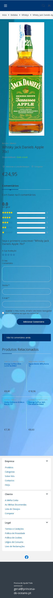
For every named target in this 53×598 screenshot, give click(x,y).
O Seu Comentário (7, 262)
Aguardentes (33, 361)
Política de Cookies (13, 537)
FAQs (7, 485)
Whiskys (25, 15)
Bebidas (14, 15)
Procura (43, 5)
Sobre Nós (10, 476)
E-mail (5, 298)
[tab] (10, 186)
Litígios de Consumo (14, 542)
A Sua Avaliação (9, 251)
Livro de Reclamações (15, 546)
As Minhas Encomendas (15, 504)
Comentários (10, 185)
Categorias (10, 471)
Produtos (9, 467)
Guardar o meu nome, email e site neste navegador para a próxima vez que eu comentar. (28, 312)
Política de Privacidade (15, 533)
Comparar (38, 166)
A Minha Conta (11, 500)
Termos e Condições (14, 528)
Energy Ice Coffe (17, 361)
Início (4, 15)
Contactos (9, 480)
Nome (5, 285)
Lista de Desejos (12, 509)
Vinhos (13, 400)
